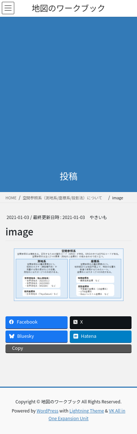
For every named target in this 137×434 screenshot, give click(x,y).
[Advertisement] (68, 88)
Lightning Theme (86, 410)
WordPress (47, 410)
